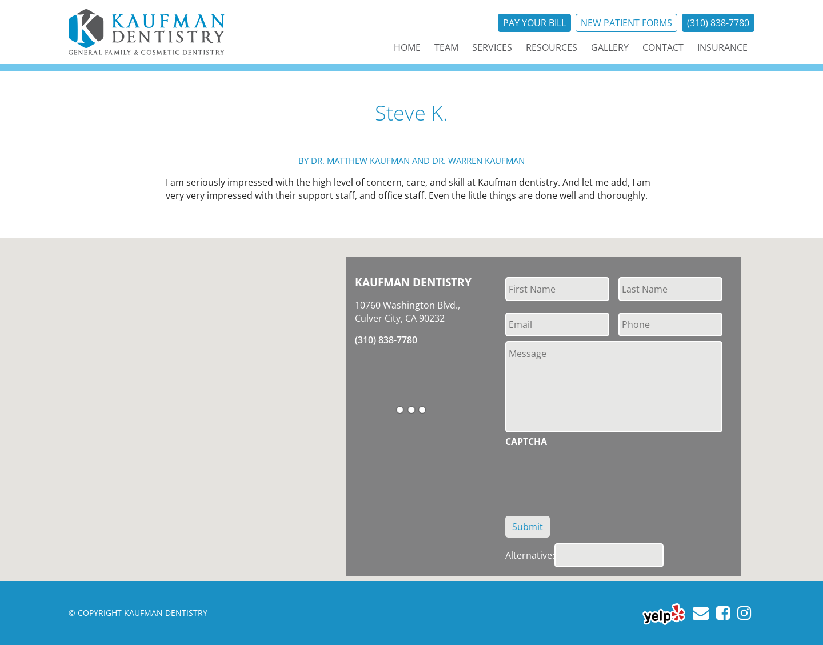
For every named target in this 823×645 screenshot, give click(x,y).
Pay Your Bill (534, 23)
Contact (663, 47)
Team (446, 47)
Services (492, 47)
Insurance (722, 47)
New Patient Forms (626, 23)
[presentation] (592, 475)
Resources (551, 47)
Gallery (610, 47)
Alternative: (529, 555)
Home (407, 47)
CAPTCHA (526, 442)
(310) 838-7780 (718, 23)
